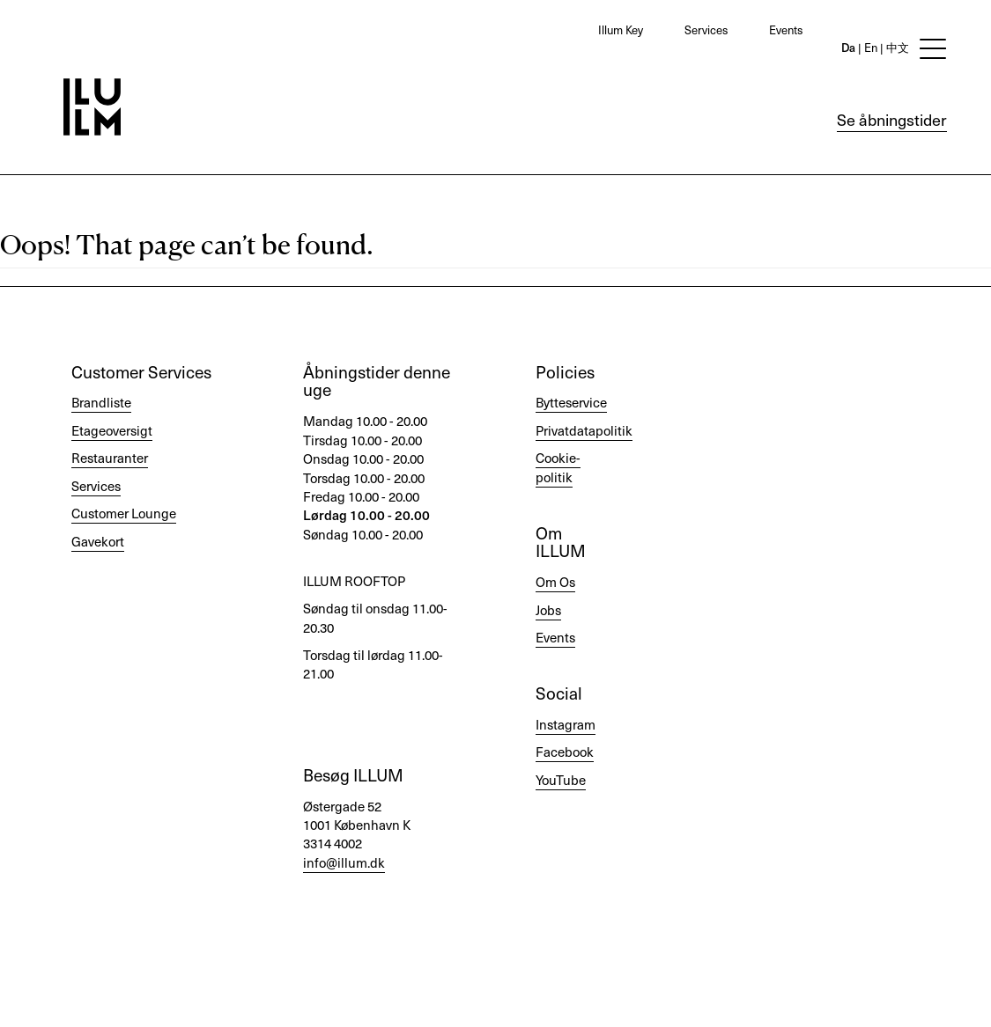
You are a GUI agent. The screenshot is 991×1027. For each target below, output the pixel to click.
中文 (896, 47)
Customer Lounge (123, 513)
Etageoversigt (111, 430)
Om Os (555, 581)
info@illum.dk (344, 862)
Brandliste (101, 402)
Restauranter (109, 457)
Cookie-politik (558, 467)
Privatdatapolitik (584, 430)
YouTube (561, 779)
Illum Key (620, 29)
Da (848, 47)
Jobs (548, 610)
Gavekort (97, 541)
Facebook (565, 751)
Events (785, 29)
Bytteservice (571, 402)
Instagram (565, 724)
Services (706, 29)
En (869, 47)
